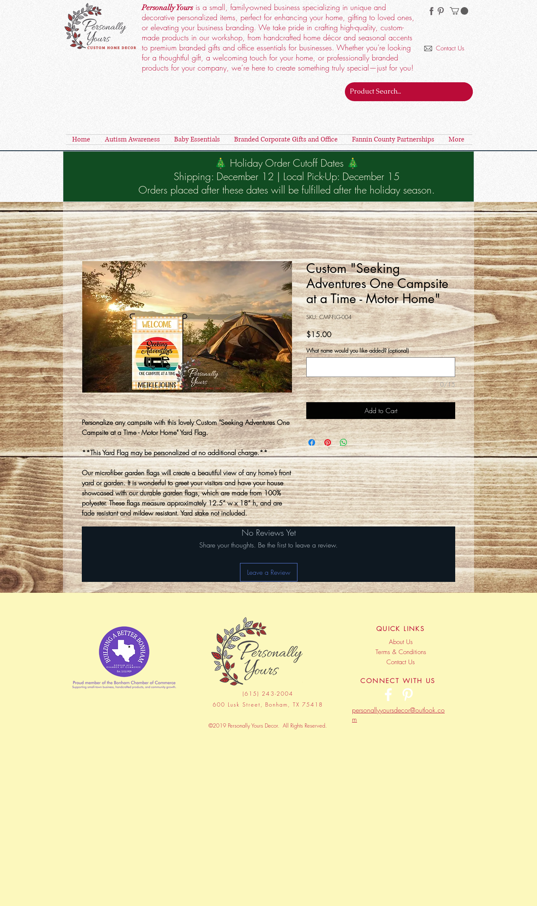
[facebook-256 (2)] (431, 11)
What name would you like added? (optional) (357, 350)
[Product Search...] (394, 91)
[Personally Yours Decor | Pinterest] (441, 11)
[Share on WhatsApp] (344, 442)
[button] (459, 11)
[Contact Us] (452, 48)
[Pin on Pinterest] (328, 442)
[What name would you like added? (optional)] (381, 367)
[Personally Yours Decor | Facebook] (388, 694)
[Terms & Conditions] (400, 652)
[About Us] (400, 642)
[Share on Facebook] (312, 442)
